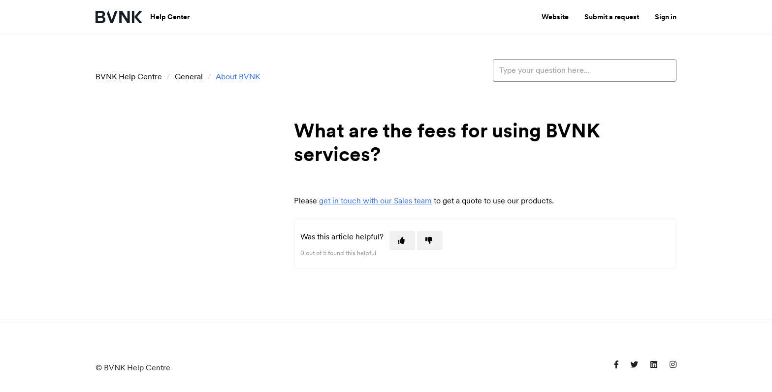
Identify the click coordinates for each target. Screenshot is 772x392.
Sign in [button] (665, 17)
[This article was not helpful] (430, 240)
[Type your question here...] (584, 70)
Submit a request (611, 17)
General (189, 76)
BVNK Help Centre (129, 76)
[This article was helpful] (402, 240)
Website (555, 17)
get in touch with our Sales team (375, 200)
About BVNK (238, 76)
